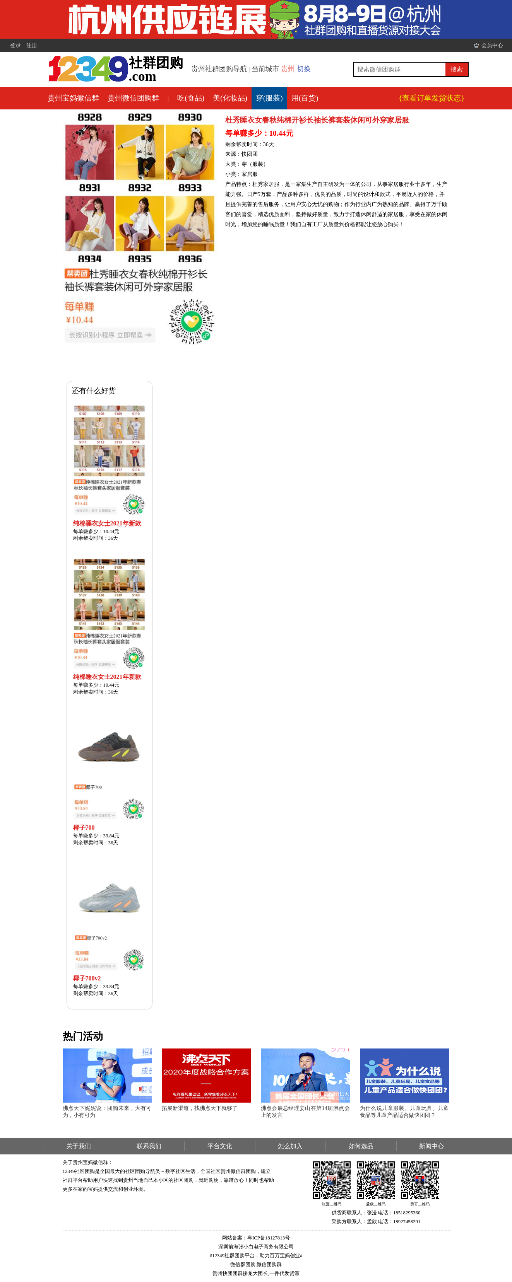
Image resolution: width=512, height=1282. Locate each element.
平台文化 (219, 1146)
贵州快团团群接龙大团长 (240, 1273)
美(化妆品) (230, 98)
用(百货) (305, 98)
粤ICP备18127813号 (268, 1238)
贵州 (288, 69)
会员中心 (492, 45)
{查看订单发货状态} (431, 98)
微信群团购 (242, 1264)
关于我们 (78, 1146)
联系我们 (149, 1146)
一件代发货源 (284, 1273)
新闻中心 (431, 1146)
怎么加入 (290, 1146)
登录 (15, 45)
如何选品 (361, 1146)
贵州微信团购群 (133, 98)
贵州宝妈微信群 (73, 98)
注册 (31, 45)
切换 (304, 69)
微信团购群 (269, 1264)
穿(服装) (269, 98)
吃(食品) (190, 98)
